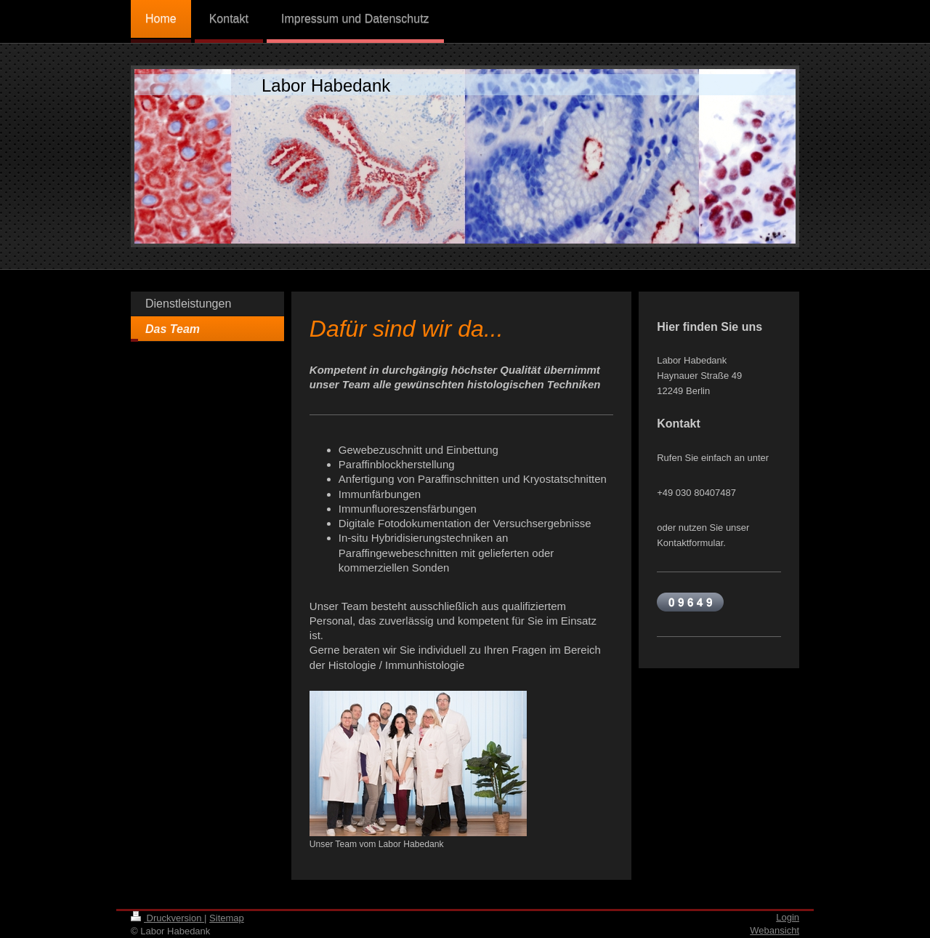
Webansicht (774, 930)
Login (787, 917)
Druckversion (167, 918)
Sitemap (226, 918)
